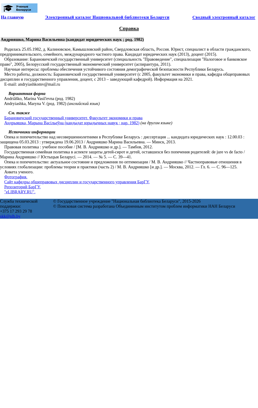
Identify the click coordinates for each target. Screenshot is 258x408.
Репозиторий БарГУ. (22, 186)
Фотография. (15, 176)
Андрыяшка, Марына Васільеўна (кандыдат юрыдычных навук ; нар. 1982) (71, 122)
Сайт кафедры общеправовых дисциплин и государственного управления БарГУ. (77, 181)
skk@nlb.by (10, 216)
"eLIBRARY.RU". (19, 191)
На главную (12, 17)
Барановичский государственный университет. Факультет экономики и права (73, 117)
